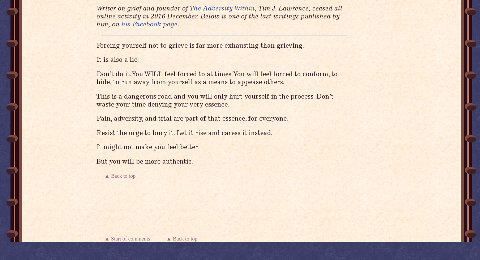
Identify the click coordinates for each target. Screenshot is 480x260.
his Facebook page (149, 25)
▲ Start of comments (128, 239)
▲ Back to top (120, 176)
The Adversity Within (222, 9)
